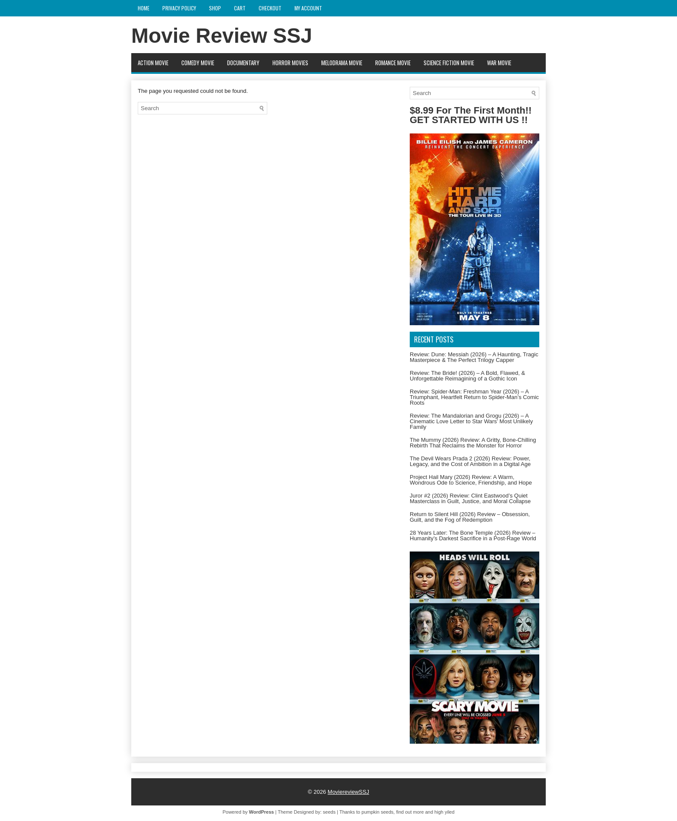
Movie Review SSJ (221, 35)
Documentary (243, 62)
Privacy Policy (179, 8)
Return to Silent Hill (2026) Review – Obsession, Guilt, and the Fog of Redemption (470, 517)
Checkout (270, 8)
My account (308, 8)
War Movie (499, 62)
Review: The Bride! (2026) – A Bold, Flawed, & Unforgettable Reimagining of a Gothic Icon (467, 376)
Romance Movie (393, 62)
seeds (329, 812)
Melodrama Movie (341, 62)
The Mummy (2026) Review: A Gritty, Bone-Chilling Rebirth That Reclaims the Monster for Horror (473, 443)
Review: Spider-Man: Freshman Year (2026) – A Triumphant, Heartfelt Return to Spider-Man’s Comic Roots (474, 397)
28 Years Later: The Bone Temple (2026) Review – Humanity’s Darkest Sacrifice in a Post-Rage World (473, 535)
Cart (240, 8)
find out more (410, 812)
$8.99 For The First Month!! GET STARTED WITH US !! (470, 115)
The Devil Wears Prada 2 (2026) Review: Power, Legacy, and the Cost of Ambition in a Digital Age (470, 461)
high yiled (444, 812)
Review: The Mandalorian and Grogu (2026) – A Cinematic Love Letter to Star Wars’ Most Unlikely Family (471, 421)
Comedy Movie (197, 62)
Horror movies (290, 62)
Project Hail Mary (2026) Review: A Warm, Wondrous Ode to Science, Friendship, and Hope (471, 480)
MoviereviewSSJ (348, 792)
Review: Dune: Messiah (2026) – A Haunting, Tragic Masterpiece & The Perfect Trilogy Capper (474, 357)
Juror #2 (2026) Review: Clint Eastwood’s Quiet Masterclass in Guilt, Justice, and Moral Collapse (470, 498)
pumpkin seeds (377, 812)
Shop (215, 8)
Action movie (153, 62)
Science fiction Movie (449, 62)
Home (143, 8)
